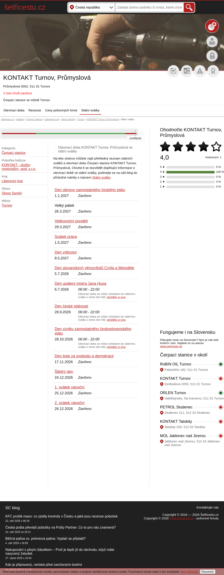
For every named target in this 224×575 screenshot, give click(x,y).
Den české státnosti (71, 306)
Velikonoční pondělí (71, 221)
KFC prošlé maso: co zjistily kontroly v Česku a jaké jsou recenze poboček (61, 516)
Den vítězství (66, 252)
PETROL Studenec (176, 407)
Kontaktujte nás (208, 507)
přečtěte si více (116, 297)
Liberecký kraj (52, 119)
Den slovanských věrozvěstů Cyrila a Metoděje (94, 268)
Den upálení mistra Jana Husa (80, 283)
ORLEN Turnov (173, 393)
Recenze (34, 110)
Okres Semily (68, 119)
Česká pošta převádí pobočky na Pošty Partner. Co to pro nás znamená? (60, 527)
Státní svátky (90, 110)
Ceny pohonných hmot (61, 110)
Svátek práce (66, 237)
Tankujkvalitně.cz (182, 518)
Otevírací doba (13, 110)
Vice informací (189, 571)
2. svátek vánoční (69, 403)
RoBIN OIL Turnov (175, 364)
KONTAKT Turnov (175, 378)
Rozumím (208, 571)
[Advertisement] (96, 449)
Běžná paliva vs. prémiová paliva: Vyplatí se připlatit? (45, 538)
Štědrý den (64, 372)
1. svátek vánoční (69, 387)
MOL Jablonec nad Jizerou (182, 436)
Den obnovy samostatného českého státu (90, 190)
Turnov (80, 119)
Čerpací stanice (34, 119)
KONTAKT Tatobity (176, 421)
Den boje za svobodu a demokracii (84, 356)
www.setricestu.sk (171, 346)
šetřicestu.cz (25, 7)
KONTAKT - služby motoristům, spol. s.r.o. (19, 167)
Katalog (20, 119)
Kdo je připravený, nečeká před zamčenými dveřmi (43, 564)
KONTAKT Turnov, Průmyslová (103, 119)
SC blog (12, 508)
